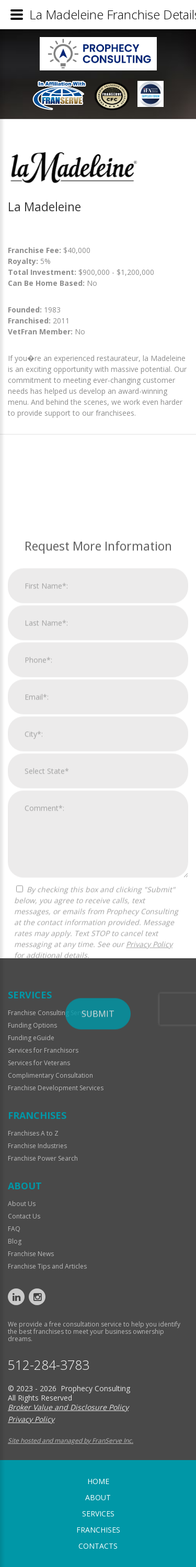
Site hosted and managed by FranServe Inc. (70, 1440)
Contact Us (24, 1216)
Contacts (98, 1546)
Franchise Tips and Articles (47, 1266)
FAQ (14, 1228)
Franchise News (31, 1253)
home (98, 1481)
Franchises (98, 1530)
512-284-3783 (48, 1364)
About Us (22, 1203)
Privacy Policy (149, 1111)
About (98, 1497)
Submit (98, 1180)
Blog (14, 1241)
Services (98, 1513)
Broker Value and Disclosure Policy (68, 1407)
